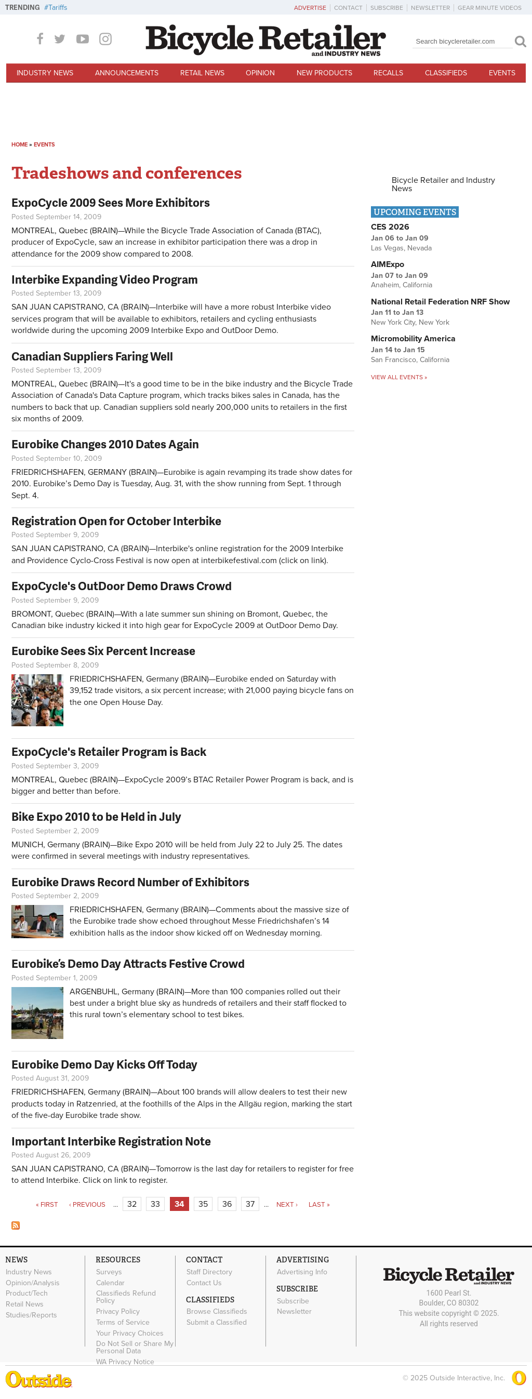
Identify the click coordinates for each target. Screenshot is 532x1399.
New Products (324, 73)
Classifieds (446, 73)
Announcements (126, 73)
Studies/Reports (31, 1315)
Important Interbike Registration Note (111, 1141)
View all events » (399, 377)
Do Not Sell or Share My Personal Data (135, 1347)
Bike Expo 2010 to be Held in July (96, 816)
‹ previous (87, 1205)
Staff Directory (209, 1272)
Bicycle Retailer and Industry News (443, 184)
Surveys (109, 1272)
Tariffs (58, 7)
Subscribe (386, 7)
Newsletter (430, 7)
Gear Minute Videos (490, 7)
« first (47, 1205)
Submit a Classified (217, 1322)
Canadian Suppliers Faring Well (92, 356)
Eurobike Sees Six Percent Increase (103, 651)
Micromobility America (413, 339)
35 (203, 1204)
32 (132, 1204)
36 (227, 1204)
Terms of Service (123, 1322)
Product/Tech (27, 1293)
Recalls (388, 73)
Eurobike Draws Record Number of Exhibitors (130, 882)
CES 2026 (390, 227)
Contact (348, 7)
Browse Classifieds (217, 1312)
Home (19, 144)
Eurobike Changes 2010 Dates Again (105, 444)
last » (319, 1205)
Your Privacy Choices (130, 1333)
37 (250, 1204)
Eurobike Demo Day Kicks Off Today (104, 1064)
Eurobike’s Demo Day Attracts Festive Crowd (128, 963)
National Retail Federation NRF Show (440, 302)
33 (155, 1204)
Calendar (110, 1282)
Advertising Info (302, 1272)
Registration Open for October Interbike (116, 521)
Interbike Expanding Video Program (104, 279)
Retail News (202, 73)
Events (502, 73)
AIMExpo (387, 264)
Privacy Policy (118, 1312)
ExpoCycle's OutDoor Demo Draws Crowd (121, 586)
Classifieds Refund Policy (126, 1297)
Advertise (310, 7)
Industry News (45, 73)
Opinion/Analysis (33, 1282)
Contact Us (204, 1282)
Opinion (260, 73)
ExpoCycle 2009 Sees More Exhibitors (110, 202)
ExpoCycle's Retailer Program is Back (108, 751)
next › (287, 1205)
